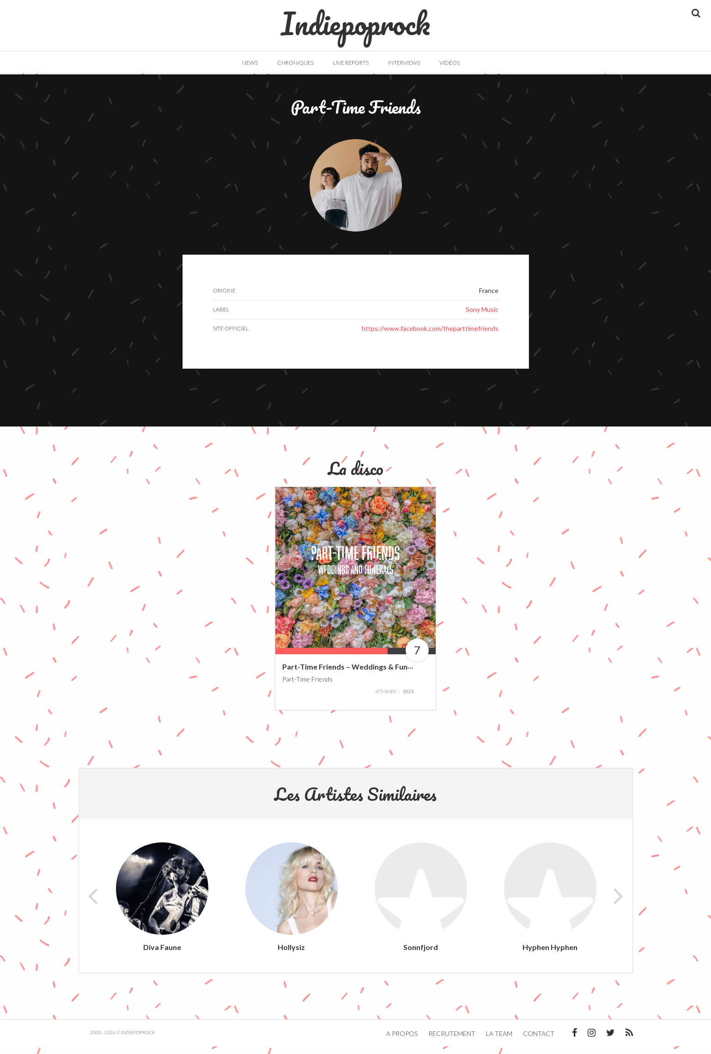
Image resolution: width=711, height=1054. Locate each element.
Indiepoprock (355, 19)
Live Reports (351, 62)
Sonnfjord (420, 954)
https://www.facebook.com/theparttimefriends (430, 337)
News (250, 62)
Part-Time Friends (307, 687)
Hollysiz (291, 954)
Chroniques (295, 62)
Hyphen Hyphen (550, 954)
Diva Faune (162, 954)
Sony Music (482, 318)
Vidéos (449, 62)
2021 (408, 699)
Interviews (404, 62)
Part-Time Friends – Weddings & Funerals (353, 674)
